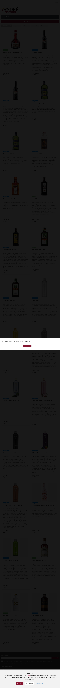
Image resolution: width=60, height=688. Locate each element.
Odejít (34, 346)
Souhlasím (27, 346)
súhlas (28, 675)
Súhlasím (19, 683)
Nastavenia (39, 683)
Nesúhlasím (29, 683)
